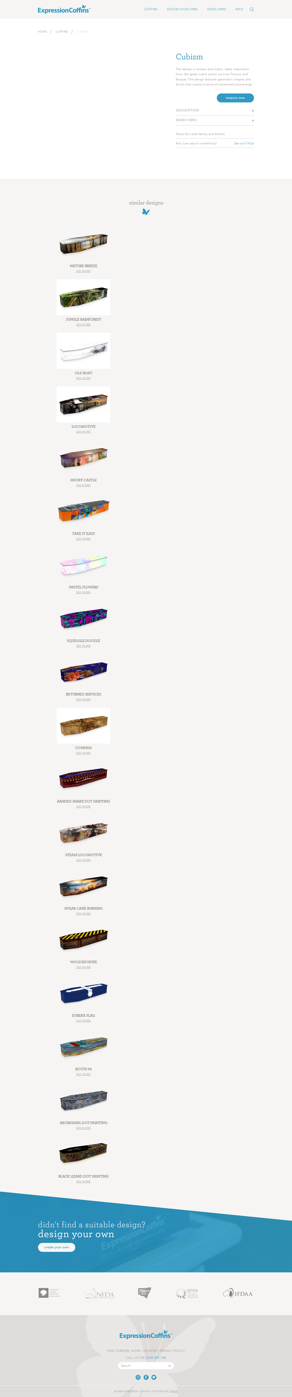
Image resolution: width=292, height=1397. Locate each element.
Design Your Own (182, 9)
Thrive (173, 1391)
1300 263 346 (155, 1358)
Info (239, 9)
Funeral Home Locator (136, 1351)
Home (42, 31)
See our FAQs (244, 143)
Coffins (62, 31)
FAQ (110, 1351)
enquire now (235, 98)
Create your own (56, 1247)
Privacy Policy (172, 1351)
